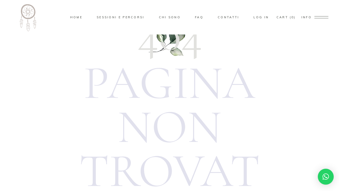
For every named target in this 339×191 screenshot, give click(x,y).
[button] (326, 177)
